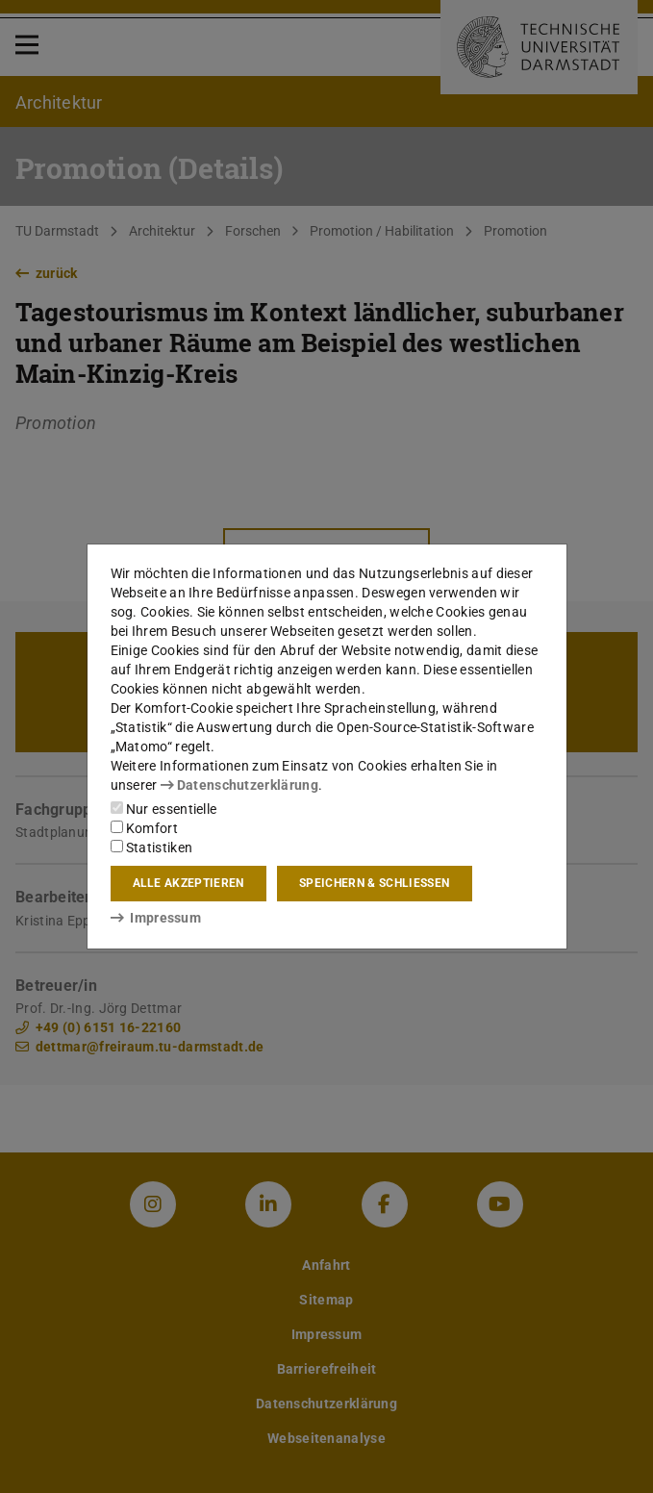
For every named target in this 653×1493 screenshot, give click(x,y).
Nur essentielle (164, 809)
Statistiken (152, 847)
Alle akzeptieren (188, 883)
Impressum (156, 917)
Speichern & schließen (374, 883)
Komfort (144, 828)
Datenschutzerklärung (239, 785)
